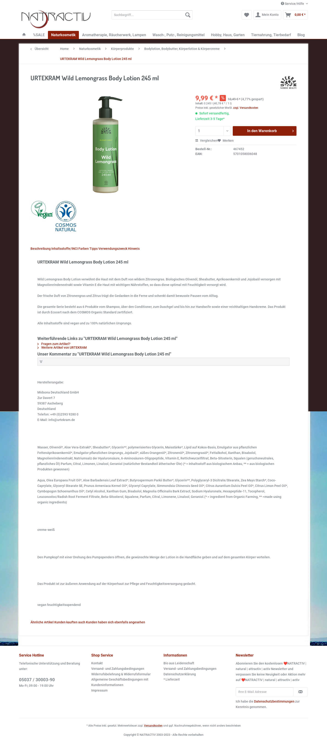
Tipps (93, 248)
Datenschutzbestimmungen (274, 701)
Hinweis (134, 248)
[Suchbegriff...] (152, 14)
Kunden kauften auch (69, 622)
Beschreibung (40, 248)
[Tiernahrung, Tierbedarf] (271, 35)
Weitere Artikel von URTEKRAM (62, 347)
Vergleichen (206, 140)
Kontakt (97, 663)
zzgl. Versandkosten (245, 107)
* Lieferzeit (172, 679)
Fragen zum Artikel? (53, 344)
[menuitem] (152, 16)
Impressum (99, 690)
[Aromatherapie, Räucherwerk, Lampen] (114, 35)
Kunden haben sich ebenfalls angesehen (115, 622)
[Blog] (301, 35)
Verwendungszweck (112, 248)
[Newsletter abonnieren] (300, 691)
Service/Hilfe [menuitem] (293, 3)
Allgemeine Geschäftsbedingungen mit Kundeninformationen (119, 682)
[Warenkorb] (295, 14)
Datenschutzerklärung (180, 674)
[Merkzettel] (247, 14)
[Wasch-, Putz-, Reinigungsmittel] (178, 35)
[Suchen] (188, 14)
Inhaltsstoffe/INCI (64, 248)
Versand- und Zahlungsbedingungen (117, 668)
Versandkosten (153, 725)
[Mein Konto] (267, 14)
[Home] (24, 35)
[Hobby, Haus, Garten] (228, 35)
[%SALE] (39, 35)
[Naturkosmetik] (63, 35)
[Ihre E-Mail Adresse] (265, 691)
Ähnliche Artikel (42, 622)
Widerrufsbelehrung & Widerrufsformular (121, 674)
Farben (83, 248)
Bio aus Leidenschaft (179, 663)
